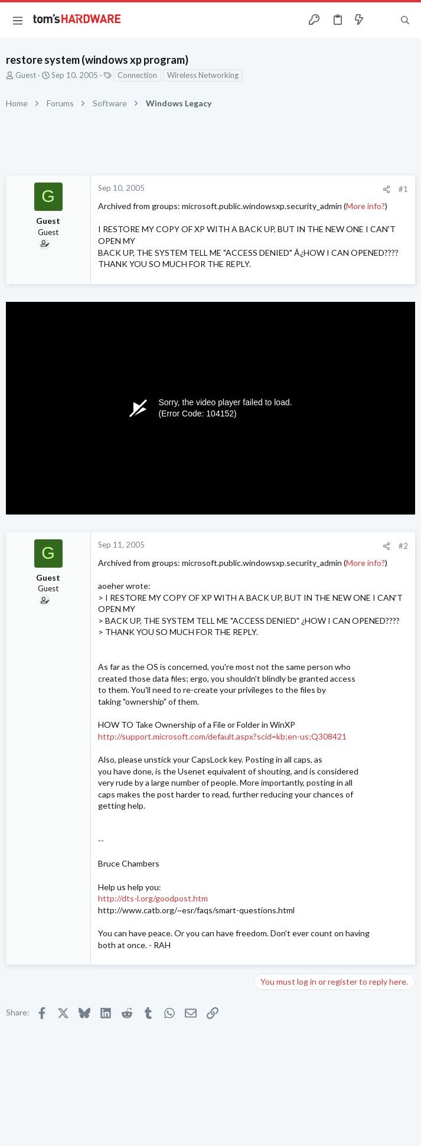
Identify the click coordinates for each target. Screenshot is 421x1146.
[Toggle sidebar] (382, 20)
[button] (18, 20)
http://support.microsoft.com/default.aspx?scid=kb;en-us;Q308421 (222, 736)
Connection (137, 75)
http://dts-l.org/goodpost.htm (153, 898)
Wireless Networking (203, 75)
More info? (365, 206)
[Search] (405, 20)
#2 (403, 546)
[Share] (386, 189)
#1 (403, 189)
